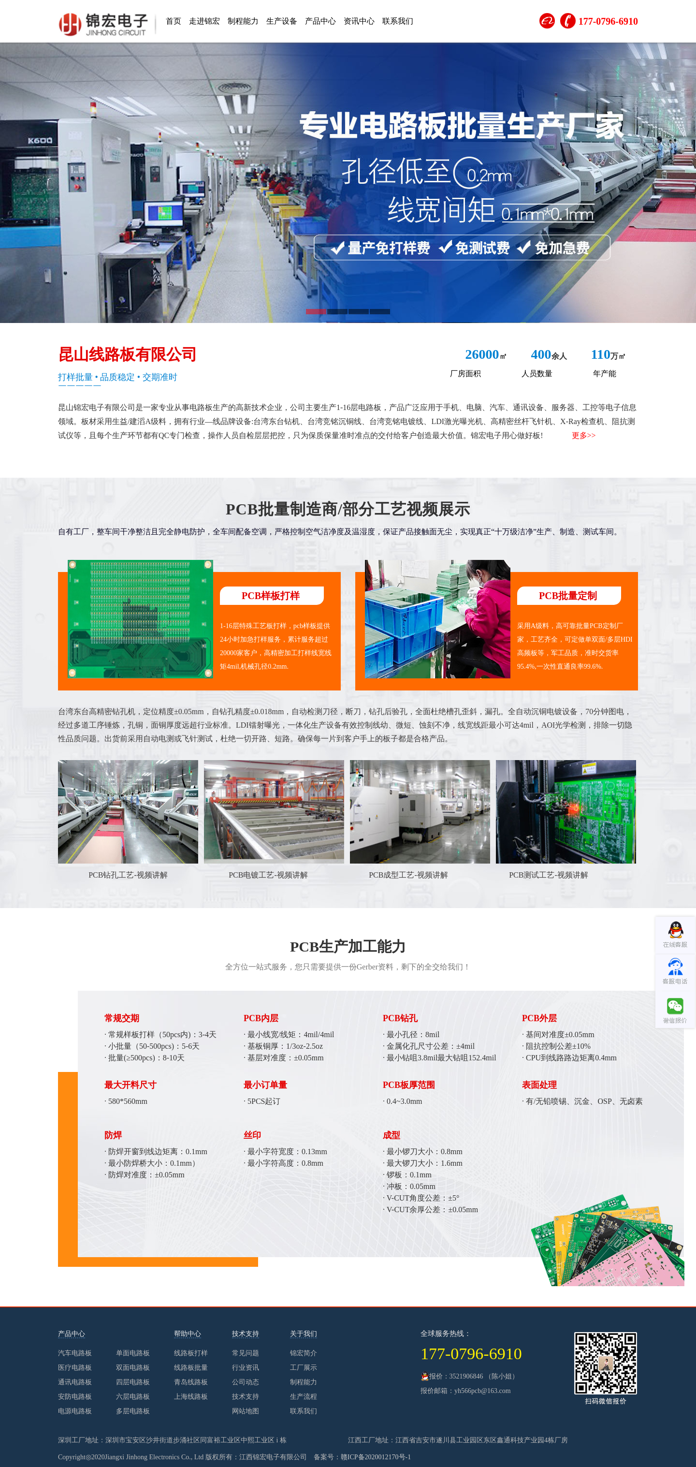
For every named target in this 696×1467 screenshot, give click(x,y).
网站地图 (245, 1411)
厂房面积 (465, 373)
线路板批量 (191, 1367)
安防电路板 (75, 1396)
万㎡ (608, 356)
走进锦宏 (204, 21)
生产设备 (281, 21)
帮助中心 (187, 1333)
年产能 (604, 373)
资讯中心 (359, 21)
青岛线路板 (191, 1382)
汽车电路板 (75, 1353)
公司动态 (245, 1382)
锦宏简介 (303, 1353)
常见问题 (245, 1353)
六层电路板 (133, 1396)
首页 (173, 21)
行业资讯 (245, 1367)
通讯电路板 (75, 1382)
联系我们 (397, 21)
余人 (549, 356)
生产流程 (303, 1396)
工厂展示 (303, 1367)
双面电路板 (133, 1367)
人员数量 (537, 373)
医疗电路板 (75, 1367)
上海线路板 (191, 1396)
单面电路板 (133, 1353)
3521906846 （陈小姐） (484, 1376)
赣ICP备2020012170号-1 (376, 1457)
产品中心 (320, 21)
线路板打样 (191, 1353)
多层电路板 (133, 1411)
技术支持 (245, 1333)
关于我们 (303, 1333)
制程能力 (243, 21)
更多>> (584, 435)
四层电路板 (133, 1382)
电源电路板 (75, 1411)
